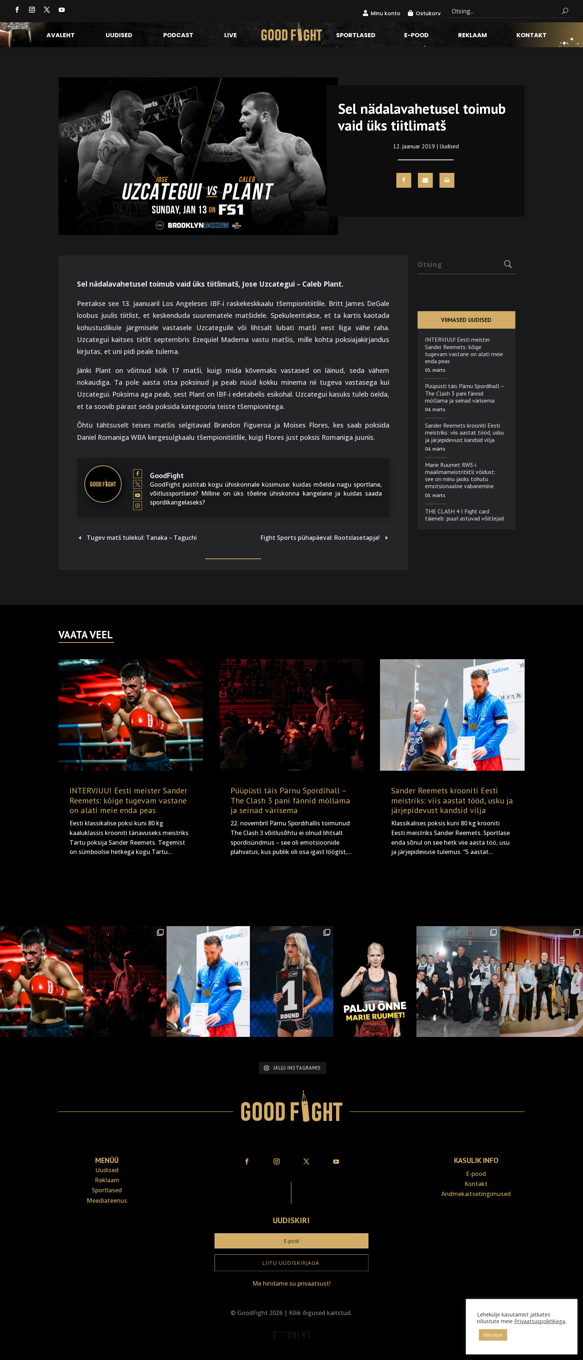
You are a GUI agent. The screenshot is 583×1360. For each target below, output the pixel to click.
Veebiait (291, 1355)
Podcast (178, 36)
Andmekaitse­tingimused (476, 1194)
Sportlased (356, 36)
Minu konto (385, 13)
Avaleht (60, 36)
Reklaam (472, 36)
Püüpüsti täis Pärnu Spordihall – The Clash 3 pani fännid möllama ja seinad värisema (464, 393)
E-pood (416, 36)
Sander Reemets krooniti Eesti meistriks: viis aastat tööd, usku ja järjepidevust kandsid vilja (464, 432)
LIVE (230, 36)
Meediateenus (107, 1200)
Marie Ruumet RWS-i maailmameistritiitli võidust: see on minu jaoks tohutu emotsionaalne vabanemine (460, 475)
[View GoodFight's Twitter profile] (137, 484)
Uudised (119, 36)
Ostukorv (428, 13)
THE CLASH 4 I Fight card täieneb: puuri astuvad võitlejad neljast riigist (464, 518)
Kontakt (531, 36)
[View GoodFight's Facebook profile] (137, 473)
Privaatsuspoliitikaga (539, 1321)
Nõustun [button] (493, 1334)
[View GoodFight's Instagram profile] (137, 505)
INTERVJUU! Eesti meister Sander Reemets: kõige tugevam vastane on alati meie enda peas (464, 350)
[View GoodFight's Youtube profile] (137, 495)
